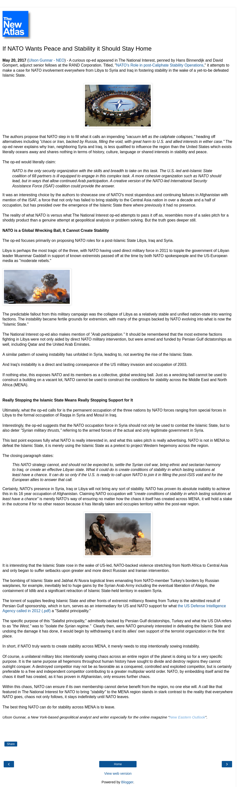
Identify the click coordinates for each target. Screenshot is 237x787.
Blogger (127, 782)
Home (118, 764)
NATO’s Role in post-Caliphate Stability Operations (159, 65)
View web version (118, 773)
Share (11, 744)
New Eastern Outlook (187, 717)
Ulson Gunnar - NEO (46, 60)
